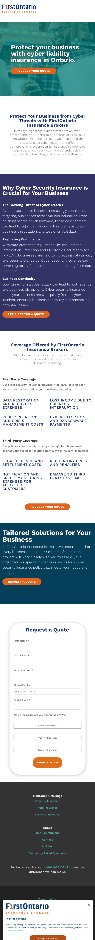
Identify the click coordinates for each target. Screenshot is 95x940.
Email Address (22, 670)
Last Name (20, 655)
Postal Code (21, 700)
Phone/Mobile (22, 685)
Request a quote (22, 581)
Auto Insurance (47, 807)
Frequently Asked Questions (47, 853)
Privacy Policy (47, 899)
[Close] (89, 911)
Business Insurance (47, 814)
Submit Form (47, 762)
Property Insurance (47, 801)
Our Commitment (47, 832)
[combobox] (17, 691)
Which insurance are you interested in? (37, 714)
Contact (47, 839)
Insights (47, 846)
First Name (20, 640)
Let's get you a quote (26, 314)
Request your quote (33, 70)
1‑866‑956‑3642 (56, 867)
